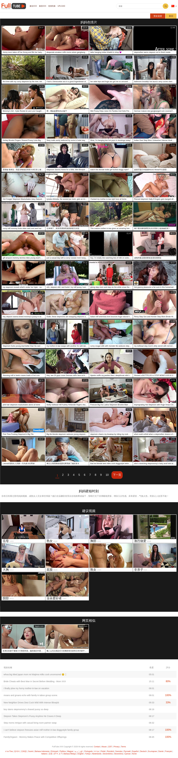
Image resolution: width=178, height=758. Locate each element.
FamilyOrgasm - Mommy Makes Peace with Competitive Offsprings (35, 737)
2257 (110, 747)
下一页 (117, 474)
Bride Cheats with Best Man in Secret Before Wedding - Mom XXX (35, 681)
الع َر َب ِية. (79, 751)
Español (135, 751)
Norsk (134, 754)
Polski (103, 751)
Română (110, 751)
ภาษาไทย (9, 751)
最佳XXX (33, 6)
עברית (96, 751)
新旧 (171, 16)
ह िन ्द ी (58, 754)
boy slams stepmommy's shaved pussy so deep (26, 709)
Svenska (118, 751)
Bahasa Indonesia (42, 751)
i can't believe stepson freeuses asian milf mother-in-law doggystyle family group (41, 730)
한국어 (17, 751)
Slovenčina (118, 754)
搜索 (165, 6)
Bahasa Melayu (70, 754)
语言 (172, 6)
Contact (97, 747)
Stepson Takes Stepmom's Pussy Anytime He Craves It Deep (32, 716)
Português (88, 751)
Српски (127, 754)
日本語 (24, 751)
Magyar (70, 751)
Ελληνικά (54, 751)
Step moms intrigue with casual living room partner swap (30, 723)
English (80, 754)
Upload (61, 6)
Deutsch (143, 751)
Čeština (63, 751)
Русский (127, 751)
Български (152, 751)
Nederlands (96, 754)
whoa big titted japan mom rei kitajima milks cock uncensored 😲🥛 (35, 674)
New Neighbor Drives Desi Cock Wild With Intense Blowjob (31, 702)
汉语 (50, 754)
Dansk (160, 751)
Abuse (104, 747)
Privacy (116, 747)
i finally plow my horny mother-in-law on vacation (26, 688)
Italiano (44, 754)
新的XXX (42, 6)
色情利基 (52, 6)
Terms (123, 747)
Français (168, 751)
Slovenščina (108, 754)
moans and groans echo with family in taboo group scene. (31, 695)
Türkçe (88, 754)
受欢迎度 (158, 16)
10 (107, 474)
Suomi (30, 751)
